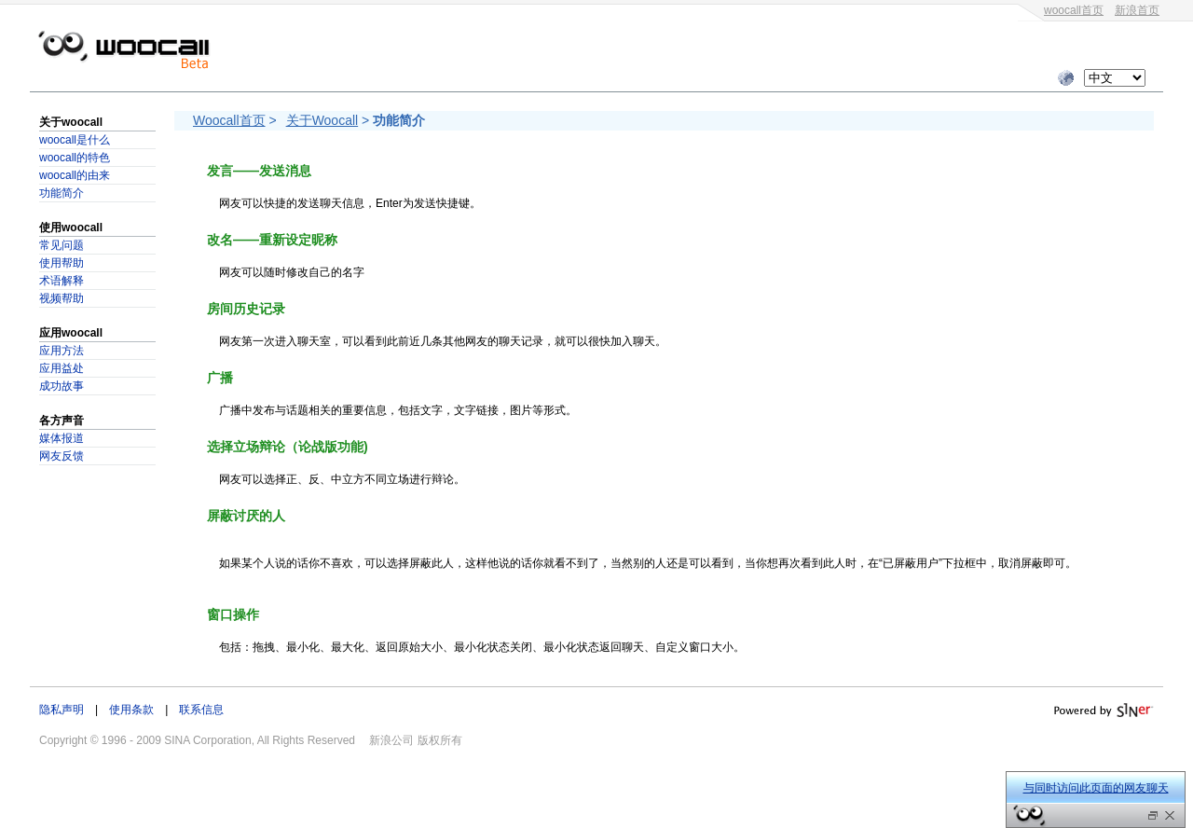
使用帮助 (61, 262)
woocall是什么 (74, 139)
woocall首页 (1074, 10)
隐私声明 (61, 709)
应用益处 (61, 368)
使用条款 (131, 709)
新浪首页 (1137, 10)
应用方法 (61, 350)
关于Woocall (322, 120)
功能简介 (61, 193)
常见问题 (61, 245)
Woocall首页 (229, 120)
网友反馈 (61, 455)
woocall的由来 (74, 175)
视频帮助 (61, 298)
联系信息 (201, 709)
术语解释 (61, 280)
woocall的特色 (74, 157)
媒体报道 (61, 438)
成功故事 (61, 386)
